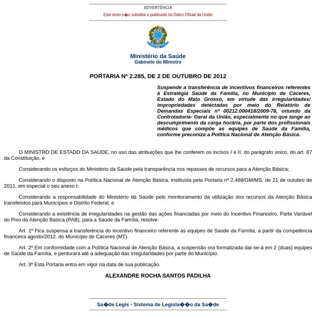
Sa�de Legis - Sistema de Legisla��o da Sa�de (158, 304)
